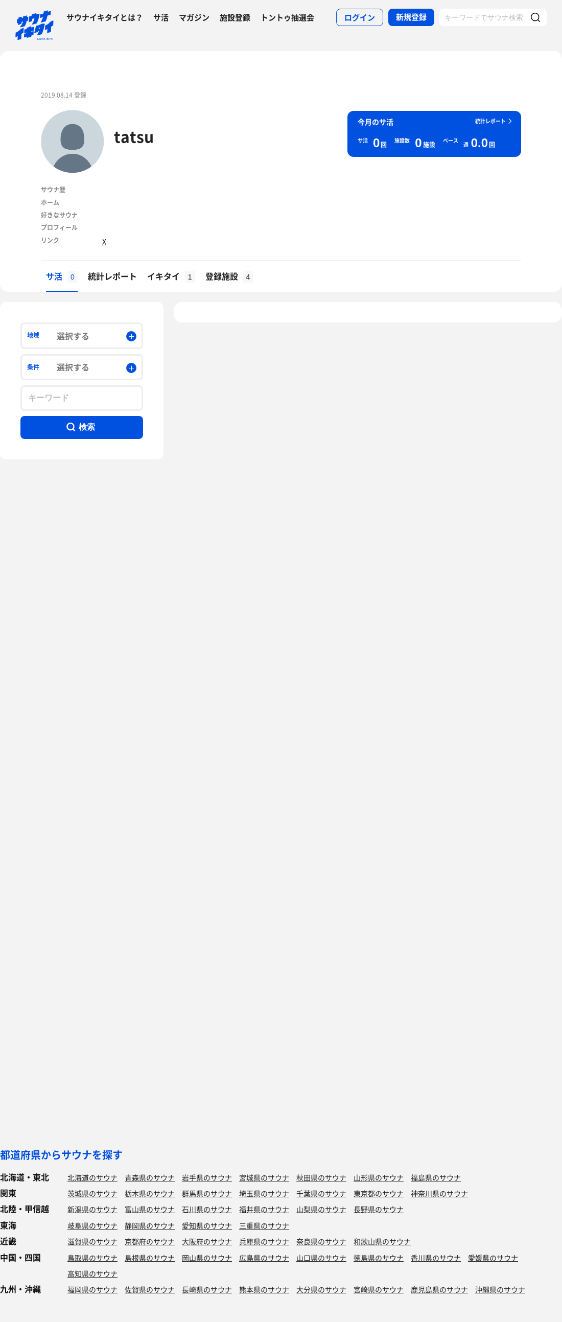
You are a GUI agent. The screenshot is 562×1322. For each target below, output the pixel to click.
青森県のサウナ (150, 1177)
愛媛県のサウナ (493, 1258)
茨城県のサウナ (92, 1193)
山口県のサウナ (321, 1258)
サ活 (161, 17)
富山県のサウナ (150, 1209)
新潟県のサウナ (92, 1209)
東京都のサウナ (379, 1193)
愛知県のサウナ (207, 1225)
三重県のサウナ (264, 1225)
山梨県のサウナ (321, 1209)
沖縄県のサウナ (500, 1289)
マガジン (194, 17)
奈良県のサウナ (321, 1241)
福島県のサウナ (436, 1177)
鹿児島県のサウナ (439, 1289)
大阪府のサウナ (207, 1241)
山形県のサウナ (379, 1177)
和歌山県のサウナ (382, 1241)
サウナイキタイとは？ (104, 17)
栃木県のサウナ (150, 1193)
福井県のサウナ (264, 1209)
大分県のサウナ (321, 1289)
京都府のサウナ (150, 1241)
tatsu (134, 136)
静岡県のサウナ (150, 1225)
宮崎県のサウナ (379, 1289)
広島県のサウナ (264, 1258)
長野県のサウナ (379, 1209)
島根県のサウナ (150, 1258)
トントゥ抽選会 (287, 17)
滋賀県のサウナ (92, 1241)
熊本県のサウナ (264, 1289)
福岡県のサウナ (92, 1289)
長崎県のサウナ (207, 1289)
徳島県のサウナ (379, 1258)
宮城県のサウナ (264, 1177)
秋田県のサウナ (321, 1177)
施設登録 (235, 17)
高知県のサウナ (92, 1273)
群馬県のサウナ (207, 1193)
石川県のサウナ (207, 1209)
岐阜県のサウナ (92, 1225)
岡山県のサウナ (207, 1258)
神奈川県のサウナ (439, 1193)
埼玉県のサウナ (264, 1193)
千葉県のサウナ (321, 1193)
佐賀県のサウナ (150, 1289)
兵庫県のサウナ (264, 1241)
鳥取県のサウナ (92, 1258)
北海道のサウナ (92, 1177)
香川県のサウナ (436, 1258)
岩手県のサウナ (207, 1177)
